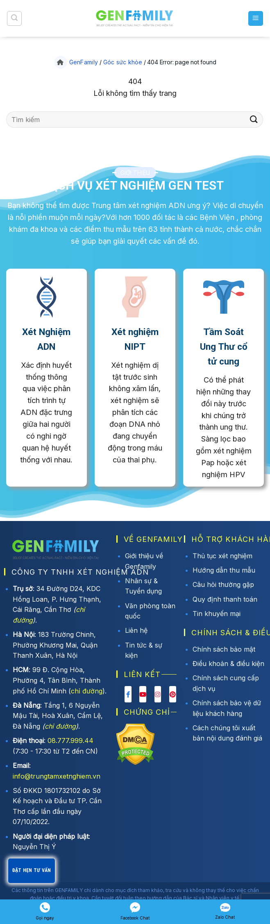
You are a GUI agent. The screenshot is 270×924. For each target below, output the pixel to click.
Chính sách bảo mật (224, 649)
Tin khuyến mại (217, 613)
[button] (14, 18)
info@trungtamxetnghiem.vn (56, 776)
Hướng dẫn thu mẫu (224, 570)
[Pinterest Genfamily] (172, 694)
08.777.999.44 (70, 740)
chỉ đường (86, 691)
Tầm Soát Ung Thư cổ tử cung (223, 346)
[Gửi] (254, 119)
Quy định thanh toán (225, 599)
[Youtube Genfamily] (142, 694)
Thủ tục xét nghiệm (222, 556)
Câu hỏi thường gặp (223, 584)
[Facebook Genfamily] (128, 694)
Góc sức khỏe (122, 62)
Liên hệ (136, 630)
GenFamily (83, 62)
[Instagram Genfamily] (157, 694)
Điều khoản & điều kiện (228, 663)
